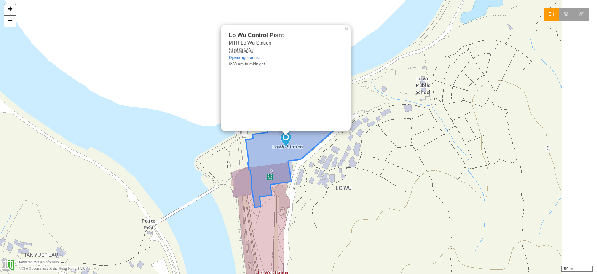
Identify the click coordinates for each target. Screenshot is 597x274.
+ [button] (10, 10)
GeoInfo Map (48, 262)
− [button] (10, 21)
